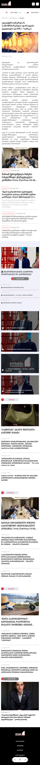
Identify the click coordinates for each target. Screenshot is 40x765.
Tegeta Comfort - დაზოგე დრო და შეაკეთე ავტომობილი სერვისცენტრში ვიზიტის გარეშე (19, 478)
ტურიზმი (5, 188)
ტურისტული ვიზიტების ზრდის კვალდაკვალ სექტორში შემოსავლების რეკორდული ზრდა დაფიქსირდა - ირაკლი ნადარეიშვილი (19, 654)
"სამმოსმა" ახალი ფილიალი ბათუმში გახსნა (18, 431)
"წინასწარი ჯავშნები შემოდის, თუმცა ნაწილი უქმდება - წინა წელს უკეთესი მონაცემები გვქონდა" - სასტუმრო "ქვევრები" (18, 637)
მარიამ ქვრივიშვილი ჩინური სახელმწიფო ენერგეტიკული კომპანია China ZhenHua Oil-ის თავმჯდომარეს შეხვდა (18, 177)
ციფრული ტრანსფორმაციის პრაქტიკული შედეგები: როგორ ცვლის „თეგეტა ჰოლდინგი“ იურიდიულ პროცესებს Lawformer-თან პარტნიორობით (19, 445)
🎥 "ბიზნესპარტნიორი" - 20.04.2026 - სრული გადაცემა (17, 295)
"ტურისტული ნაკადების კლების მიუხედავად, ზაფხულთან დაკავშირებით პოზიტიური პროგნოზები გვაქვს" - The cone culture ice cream (20, 462)
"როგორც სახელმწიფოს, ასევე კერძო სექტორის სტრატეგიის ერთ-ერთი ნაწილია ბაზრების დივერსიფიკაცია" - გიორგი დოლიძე (18, 717)
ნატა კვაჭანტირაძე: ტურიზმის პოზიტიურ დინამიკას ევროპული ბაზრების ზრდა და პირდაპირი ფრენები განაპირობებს (19, 670)
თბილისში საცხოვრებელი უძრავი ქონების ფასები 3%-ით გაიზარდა (16, 575)
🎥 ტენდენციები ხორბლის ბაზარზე (11, 303)
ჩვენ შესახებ (20, 741)
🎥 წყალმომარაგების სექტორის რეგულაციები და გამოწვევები (17, 273)
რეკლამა (20, 750)
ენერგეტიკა (14, 18)
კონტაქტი (20, 745)
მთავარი (5, 18)
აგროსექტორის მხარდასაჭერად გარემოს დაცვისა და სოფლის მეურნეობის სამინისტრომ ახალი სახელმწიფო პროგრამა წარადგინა (19, 218)
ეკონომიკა (6, 170)
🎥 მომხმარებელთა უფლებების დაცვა (12, 287)
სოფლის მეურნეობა (8, 213)
